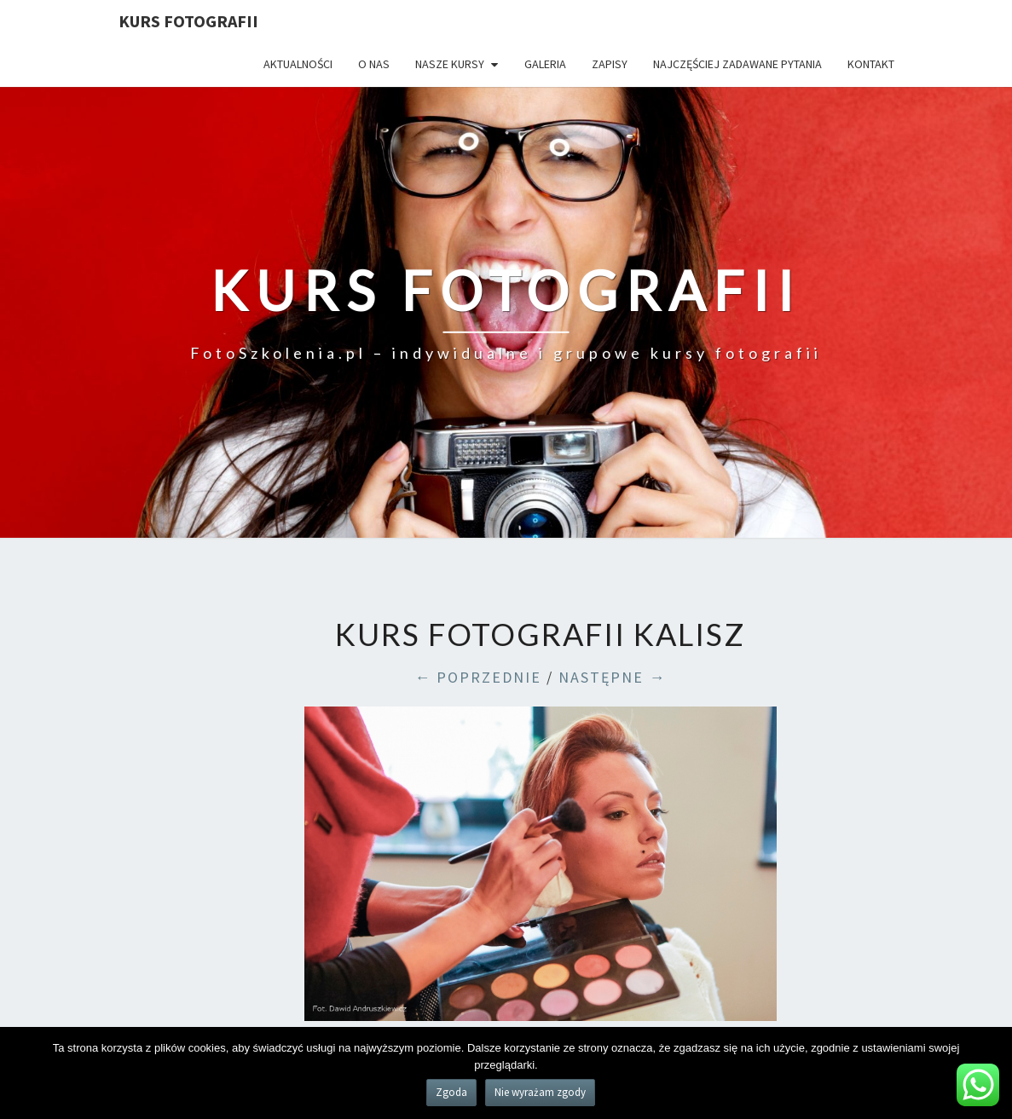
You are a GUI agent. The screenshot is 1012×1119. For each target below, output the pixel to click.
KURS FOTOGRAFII (188, 21)
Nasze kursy (449, 64)
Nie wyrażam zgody (540, 1092)
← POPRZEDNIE (477, 677)
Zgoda (451, 1092)
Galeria (545, 64)
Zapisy (609, 64)
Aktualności (298, 64)
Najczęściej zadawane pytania (737, 64)
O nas (374, 64)
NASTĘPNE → (612, 677)
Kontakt (870, 64)
